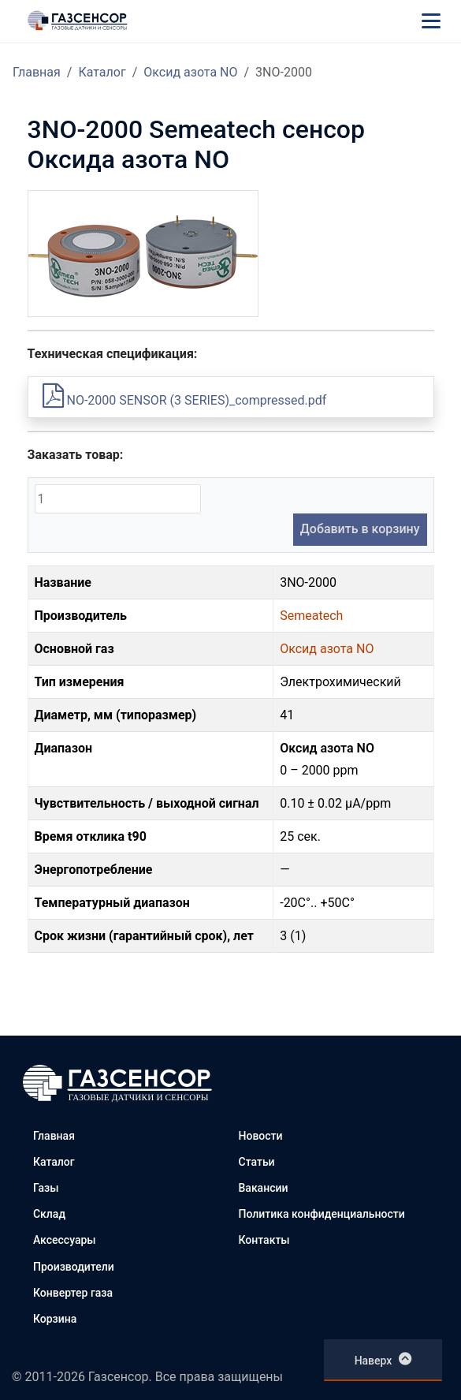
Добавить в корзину (360, 528)
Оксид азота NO (190, 72)
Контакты (264, 1240)
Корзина (54, 1318)
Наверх (383, 1359)
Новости (261, 1135)
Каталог (101, 72)
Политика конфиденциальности (322, 1214)
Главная (37, 72)
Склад (49, 1214)
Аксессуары (64, 1240)
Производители (73, 1266)
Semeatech (311, 615)
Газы (45, 1188)
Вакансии (263, 1188)
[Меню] (431, 20)
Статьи (257, 1161)
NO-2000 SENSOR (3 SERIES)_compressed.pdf (185, 400)
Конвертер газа (73, 1292)
